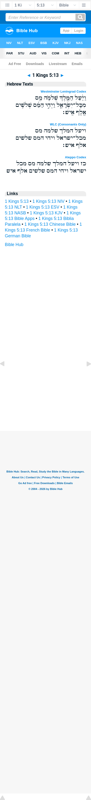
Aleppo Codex (75, 157)
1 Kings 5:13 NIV (49, 201)
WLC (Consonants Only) (68, 124)
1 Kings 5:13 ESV (42, 207)
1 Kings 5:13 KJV (46, 213)
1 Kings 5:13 (17, 201)
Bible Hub (14, 244)
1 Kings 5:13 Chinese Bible (50, 224)
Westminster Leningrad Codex (63, 91)
